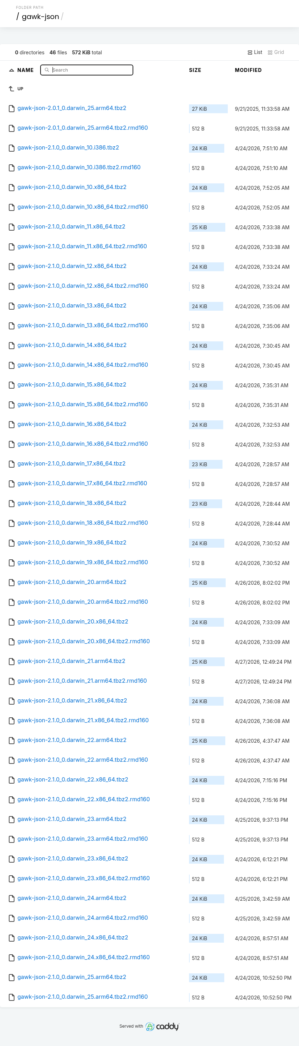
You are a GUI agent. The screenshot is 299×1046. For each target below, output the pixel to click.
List (254, 52)
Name (26, 70)
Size (195, 70)
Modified (248, 70)
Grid (275, 52)
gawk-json (40, 17)
